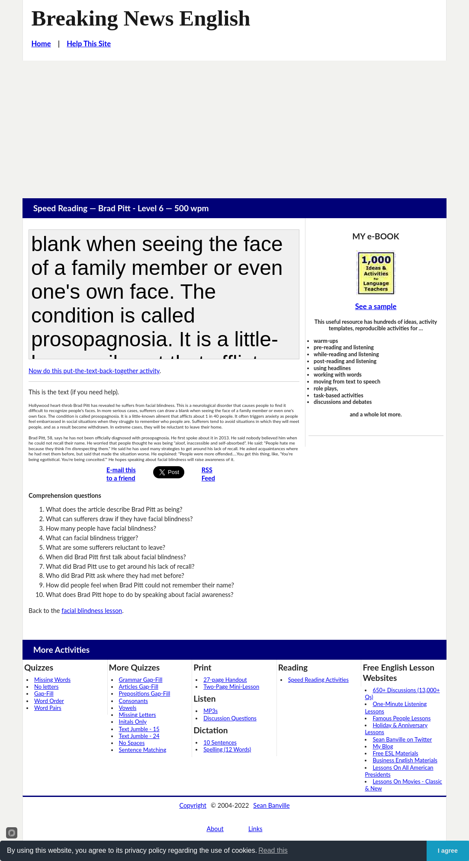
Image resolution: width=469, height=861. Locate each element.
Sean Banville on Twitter (402, 739)
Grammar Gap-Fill (141, 679)
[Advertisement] (234, 125)
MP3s (210, 710)
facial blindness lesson (91, 610)
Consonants (133, 700)
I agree (448, 850)
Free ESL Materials (395, 753)
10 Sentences (220, 742)
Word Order (49, 700)
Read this (273, 850)
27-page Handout (225, 679)
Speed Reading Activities (318, 679)
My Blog (383, 746)
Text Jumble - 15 (139, 729)
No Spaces (132, 742)
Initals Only (133, 721)
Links (255, 828)
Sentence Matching (143, 749)
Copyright (192, 805)
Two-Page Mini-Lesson (231, 686)
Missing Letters (137, 714)
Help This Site (89, 43)
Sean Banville (271, 805)
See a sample (376, 306)
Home (41, 43)
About (214, 828)
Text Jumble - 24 (139, 735)
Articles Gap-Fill (138, 686)
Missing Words (52, 679)
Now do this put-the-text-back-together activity (94, 370)
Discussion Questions (230, 718)
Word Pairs (47, 707)
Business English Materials (405, 760)
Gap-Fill (44, 693)
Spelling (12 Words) (227, 749)
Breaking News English (141, 18)
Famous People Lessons (401, 718)
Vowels (128, 707)
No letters (46, 686)
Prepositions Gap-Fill (144, 693)
